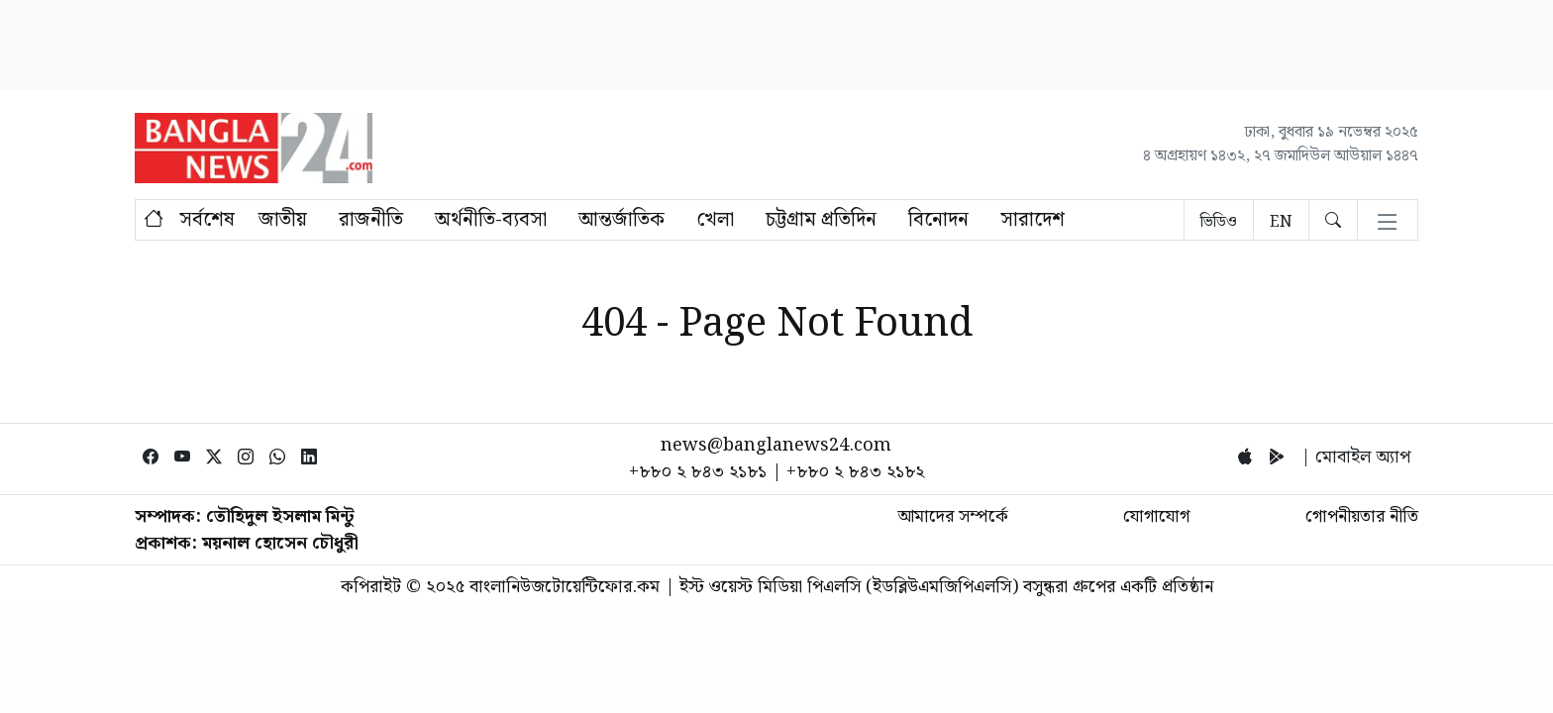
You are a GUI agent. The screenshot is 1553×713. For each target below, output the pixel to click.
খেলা (715, 220)
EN (1281, 222)
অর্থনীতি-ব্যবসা (491, 220)
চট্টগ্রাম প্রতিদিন (821, 220)
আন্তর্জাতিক (621, 220)
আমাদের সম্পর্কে (952, 516)
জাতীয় (283, 220)
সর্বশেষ (207, 220)
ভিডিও (1218, 222)
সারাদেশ (1032, 220)
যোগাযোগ (1156, 516)
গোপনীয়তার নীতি (1361, 516)
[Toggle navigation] (1387, 223)
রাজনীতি (371, 220)
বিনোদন (938, 220)
